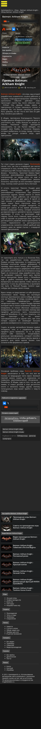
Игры (17, 10)
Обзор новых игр (13, 675)
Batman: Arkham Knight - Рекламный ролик (23, 600)
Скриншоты (7, 55)
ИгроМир (10, 715)
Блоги (9, 711)
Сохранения (11, 664)
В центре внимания (14, 679)
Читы (4, 64)
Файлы (5, 61)
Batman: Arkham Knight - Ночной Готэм (23, 617)
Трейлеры (10, 688)
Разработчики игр (13, 650)
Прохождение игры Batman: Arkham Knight (24, 563)
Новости (5, 47)
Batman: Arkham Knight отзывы (13, 477)
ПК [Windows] (19, 36)
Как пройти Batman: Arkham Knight (13, 558)
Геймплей (10, 690)
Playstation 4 (19, 39)
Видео (4, 58)
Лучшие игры (12, 643)
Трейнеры (10, 662)
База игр (10, 647)
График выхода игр (14, 645)
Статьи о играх (12, 673)
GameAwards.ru (7, 10)
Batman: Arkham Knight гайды (13, 474)
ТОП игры (10, 649)
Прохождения (12, 658)
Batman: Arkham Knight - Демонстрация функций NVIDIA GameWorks (26, 626)
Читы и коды (11, 660)
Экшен (17, 33)
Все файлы (11, 700)
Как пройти (6, 50)
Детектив (32, 481)
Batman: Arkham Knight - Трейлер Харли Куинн (23, 634)
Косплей (10, 713)
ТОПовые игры (22, 481)
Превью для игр (13, 677)
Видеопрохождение (14, 692)
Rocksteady (35, 168)
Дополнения (11, 702)
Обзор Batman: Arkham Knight (12, 12)
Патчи (9, 704)
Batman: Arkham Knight (29, 10)
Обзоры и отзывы (9, 53)
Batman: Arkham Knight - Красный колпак (23, 608)
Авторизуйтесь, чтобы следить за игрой (17, 25)
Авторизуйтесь (11, 463)
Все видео (10, 687)
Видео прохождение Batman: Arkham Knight (25, 583)
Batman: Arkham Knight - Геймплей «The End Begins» (24, 591)
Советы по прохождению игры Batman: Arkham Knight (26, 572)
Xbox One (18, 42)
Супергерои (7, 484)
